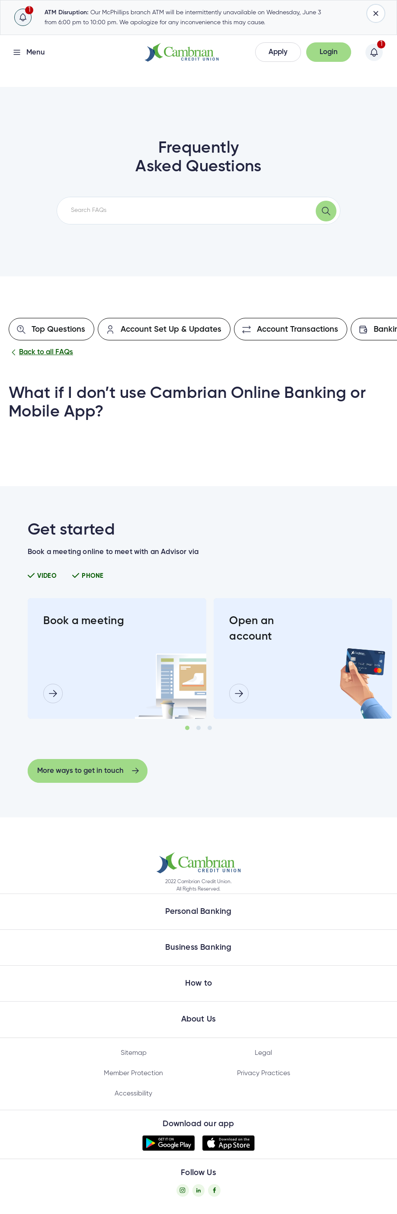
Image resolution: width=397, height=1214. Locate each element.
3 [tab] (210, 728)
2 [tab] (198, 728)
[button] (278, 52)
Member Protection (133, 1073)
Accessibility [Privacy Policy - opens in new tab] (133, 1093)
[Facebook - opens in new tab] (214, 1190)
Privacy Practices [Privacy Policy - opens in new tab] (263, 1073)
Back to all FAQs (41, 352)
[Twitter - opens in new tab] (198, 1190)
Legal (263, 1053)
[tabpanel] (117, 658)
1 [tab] (187, 728)
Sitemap (134, 1053)
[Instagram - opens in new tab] (182, 1190)
